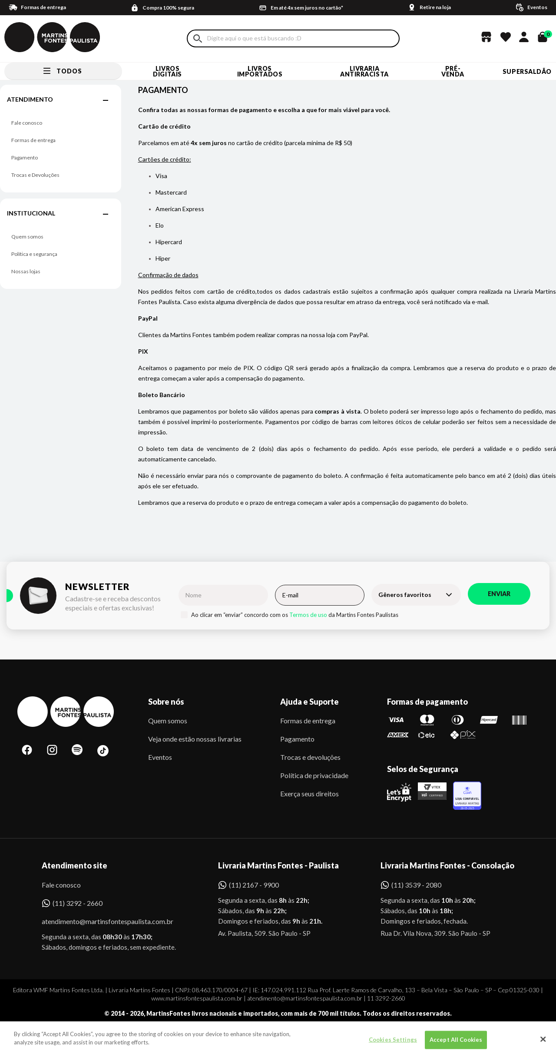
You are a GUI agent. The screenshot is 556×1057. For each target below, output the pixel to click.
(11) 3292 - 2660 (78, 903)
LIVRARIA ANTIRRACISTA (364, 71)
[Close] (543, 1043)
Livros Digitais (167, 71)
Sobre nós (166, 701)
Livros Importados (260, 71)
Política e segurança (34, 254)
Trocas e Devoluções (35, 175)
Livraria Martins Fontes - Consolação (447, 865)
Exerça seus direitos (309, 793)
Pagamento (24, 157)
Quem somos (27, 236)
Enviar (499, 593)
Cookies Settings (393, 1043)
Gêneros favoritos (404, 594)
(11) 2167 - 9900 (254, 885)
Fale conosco (26, 122)
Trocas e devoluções (310, 757)
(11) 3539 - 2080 (416, 885)
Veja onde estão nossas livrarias (195, 739)
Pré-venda (452, 71)
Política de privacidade (314, 775)
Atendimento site (74, 865)
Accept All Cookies (456, 1043)
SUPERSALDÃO (527, 71)
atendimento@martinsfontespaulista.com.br (100, 921)
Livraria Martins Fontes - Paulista (278, 865)
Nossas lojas (25, 271)
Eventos (160, 757)
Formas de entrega (33, 140)
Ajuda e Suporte (309, 701)
